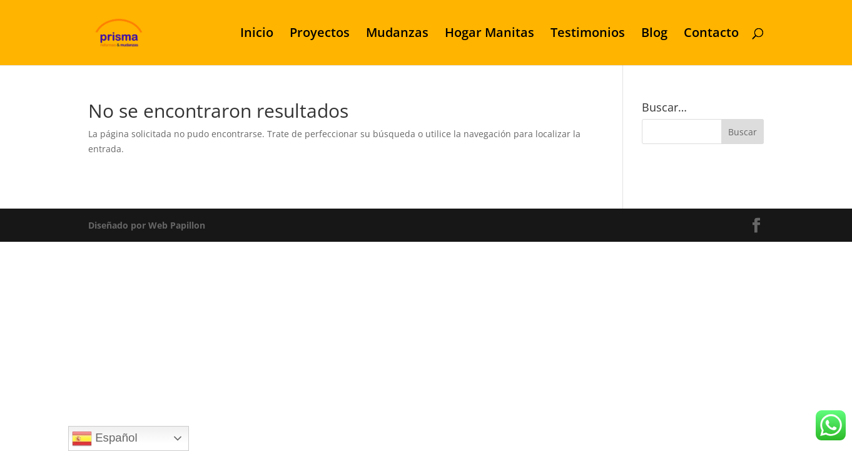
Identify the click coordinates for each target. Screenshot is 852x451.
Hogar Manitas (489, 34)
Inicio (256, 34)
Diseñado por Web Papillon (146, 225)
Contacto (711, 34)
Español (105, 438)
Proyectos (320, 34)
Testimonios (587, 34)
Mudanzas (397, 34)
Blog (654, 34)
